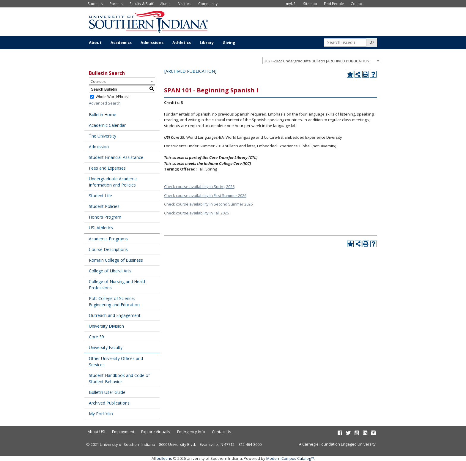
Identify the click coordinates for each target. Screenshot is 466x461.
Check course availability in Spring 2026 (199, 186)
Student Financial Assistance (116, 157)
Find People (334, 3)
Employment (123, 431)
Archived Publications (109, 403)
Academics (121, 42)
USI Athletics (101, 227)
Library (207, 42)
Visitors (184, 3)
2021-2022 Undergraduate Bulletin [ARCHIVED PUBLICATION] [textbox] (317, 61)
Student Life (100, 195)
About (95, 42)
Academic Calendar (107, 125)
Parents (116, 3)
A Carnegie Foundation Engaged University (337, 444)
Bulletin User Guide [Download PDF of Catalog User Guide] (107, 392)
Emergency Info (191, 431)
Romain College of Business (116, 260)
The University (102, 136)
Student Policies (104, 206)
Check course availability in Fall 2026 (196, 213)
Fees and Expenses (107, 168)
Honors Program (105, 217)
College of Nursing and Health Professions (118, 285)
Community (208, 3)
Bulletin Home (102, 114)
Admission (99, 146)
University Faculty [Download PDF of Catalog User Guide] (105, 347)
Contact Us (221, 431)
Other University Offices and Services (116, 361)
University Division (106, 326)
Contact (357, 3)
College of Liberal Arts (110, 271)
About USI (96, 431)
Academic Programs (108, 238)
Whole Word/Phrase (113, 96)
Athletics (181, 42)
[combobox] (321, 60)
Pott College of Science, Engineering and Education (114, 301)
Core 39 (96, 337)
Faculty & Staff (141, 3)
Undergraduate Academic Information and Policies (113, 182)
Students (95, 3)
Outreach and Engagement (115, 315)
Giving (229, 42)
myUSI (291, 3)
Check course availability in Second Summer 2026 (208, 204)
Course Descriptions (108, 249)
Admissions (152, 42)
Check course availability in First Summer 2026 (205, 195)
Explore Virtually (155, 431)
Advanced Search (105, 103)
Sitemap (310, 3)
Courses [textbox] (98, 81)
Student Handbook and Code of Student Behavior (119, 378)
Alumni (165, 3)
